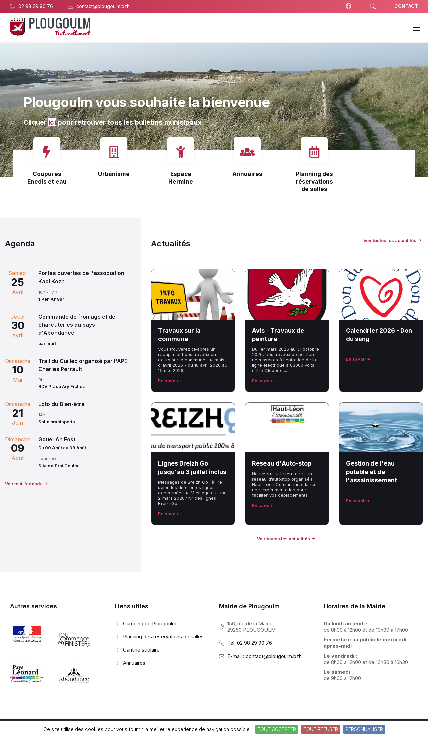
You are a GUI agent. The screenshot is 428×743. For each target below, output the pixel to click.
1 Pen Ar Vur (51, 299)
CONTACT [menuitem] (406, 6)
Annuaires (247, 173)
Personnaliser (364, 729)
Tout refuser (320, 729)
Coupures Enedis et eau (47, 177)
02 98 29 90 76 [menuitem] (35, 6)
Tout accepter (276, 729)
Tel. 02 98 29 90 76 (249, 643)
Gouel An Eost (56, 439)
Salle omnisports (56, 421)
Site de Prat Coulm (58, 465)
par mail (47, 343)
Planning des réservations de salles (314, 181)
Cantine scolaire (141, 649)
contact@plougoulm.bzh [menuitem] (103, 6)
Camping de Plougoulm (149, 623)
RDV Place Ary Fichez (61, 386)
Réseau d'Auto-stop (281, 463)
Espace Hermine (180, 177)
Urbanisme (114, 173)
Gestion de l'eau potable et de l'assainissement (371, 472)
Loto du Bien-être (61, 404)
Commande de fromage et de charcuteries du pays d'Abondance (76, 324)
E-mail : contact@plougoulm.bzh (264, 656)
